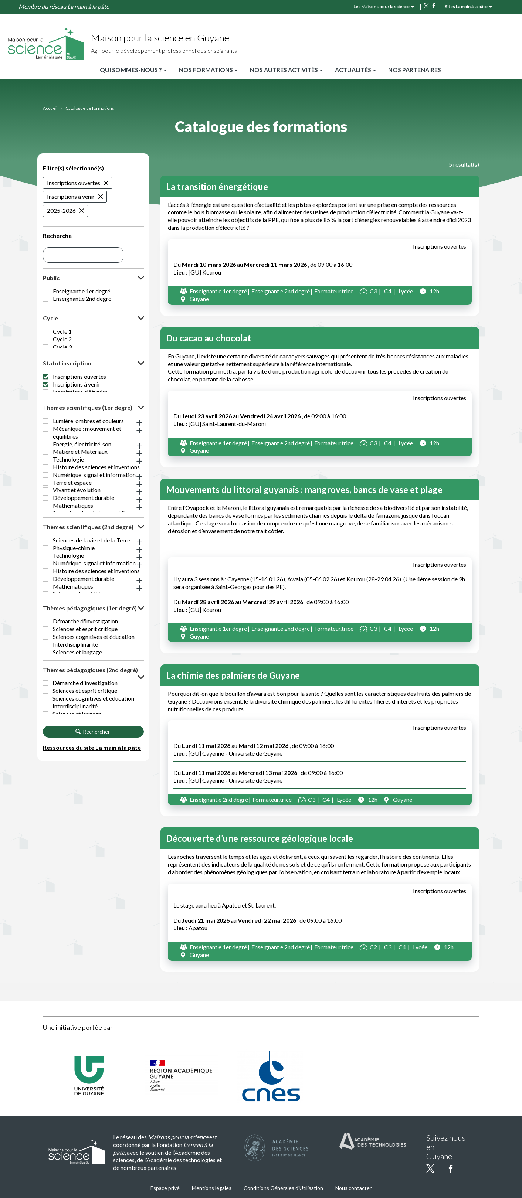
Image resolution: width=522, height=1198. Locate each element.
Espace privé (165, 1188)
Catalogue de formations (89, 108)
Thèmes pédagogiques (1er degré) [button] (90, 662)
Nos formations (208, 69)
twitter (426, 5)
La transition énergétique (217, 186)
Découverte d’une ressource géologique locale (259, 838)
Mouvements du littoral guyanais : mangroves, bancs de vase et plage (304, 489)
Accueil (50, 108)
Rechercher (92, 806)
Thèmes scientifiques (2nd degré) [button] (88, 576)
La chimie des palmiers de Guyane (233, 675)
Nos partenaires (414, 69)
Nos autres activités (286, 69)
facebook (433, 5)
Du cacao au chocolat (208, 338)
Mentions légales (211, 1188)
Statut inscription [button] (67, 388)
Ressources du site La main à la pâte (92, 822)
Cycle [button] (50, 325)
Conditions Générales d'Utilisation (283, 1188)
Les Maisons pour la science (383, 6)
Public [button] (51, 277)
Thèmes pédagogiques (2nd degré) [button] (90, 732)
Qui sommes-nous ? (133, 69)
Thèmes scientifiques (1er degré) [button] (87, 443)
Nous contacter (353, 1188)
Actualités (355, 69)
